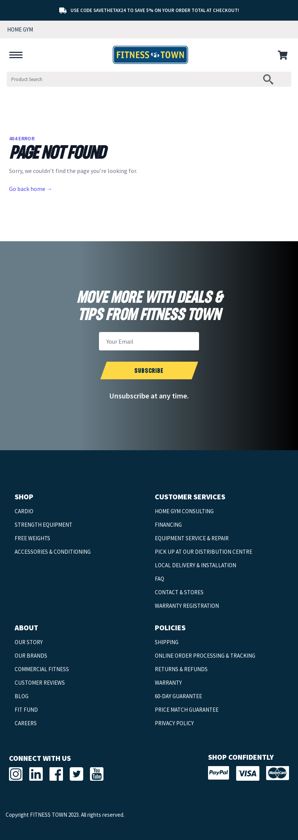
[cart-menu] (284, 55)
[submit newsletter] (149, 370)
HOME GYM (20, 29)
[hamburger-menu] (16, 55)
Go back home (30, 188)
